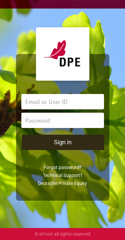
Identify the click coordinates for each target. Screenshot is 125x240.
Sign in (63, 142)
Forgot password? (63, 167)
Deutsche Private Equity (62, 183)
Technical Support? (62, 175)
